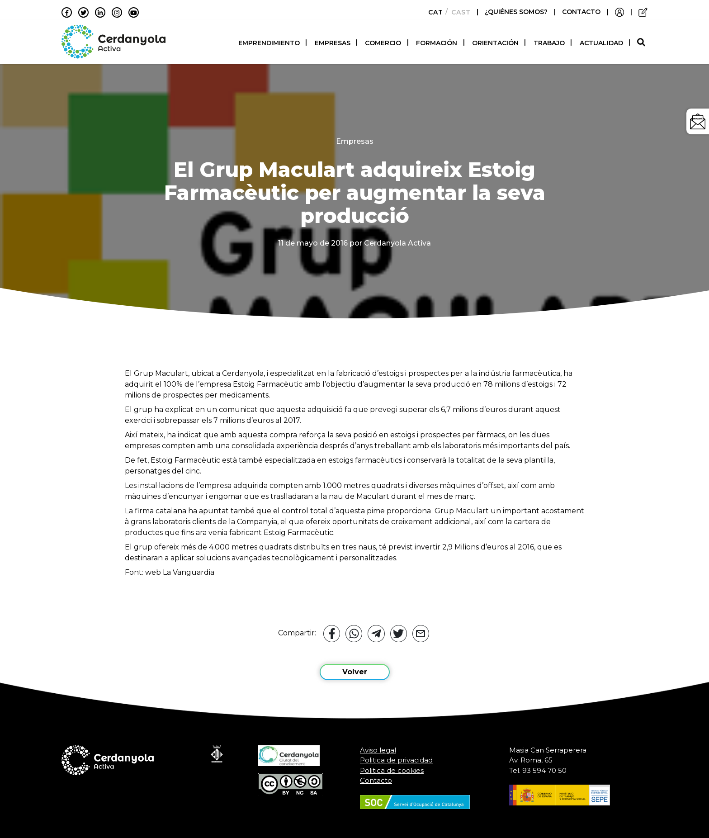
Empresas (332, 43)
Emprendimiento (269, 43)
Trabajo (549, 43)
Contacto (376, 780)
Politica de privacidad (396, 760)
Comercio (383, 43)
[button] (642, 43)
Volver (354, 672)
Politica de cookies (392, 770)
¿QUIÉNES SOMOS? (517, 12)
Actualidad (601, 43)
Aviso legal (378, 750)
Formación (436, 43)
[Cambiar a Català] (433, 12)
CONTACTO (581, 12)
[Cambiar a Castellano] (458, 12)
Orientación (495, 43)
